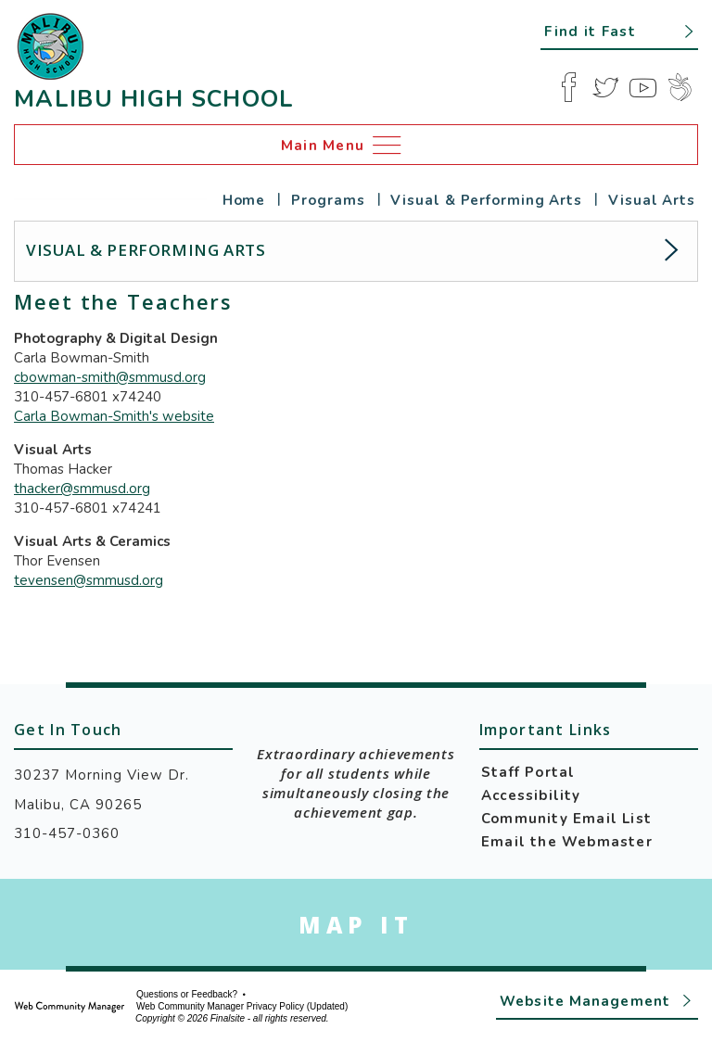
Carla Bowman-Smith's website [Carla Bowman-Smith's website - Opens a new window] (114, 416)
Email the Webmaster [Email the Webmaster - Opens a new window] (567, 841)
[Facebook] (568, 87)
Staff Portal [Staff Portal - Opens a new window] (528, 772)
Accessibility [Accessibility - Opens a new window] (531, 795)
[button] (619, 30)
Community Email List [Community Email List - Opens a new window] (566, 818)
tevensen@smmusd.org (88, 580)
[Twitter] (605, 87)
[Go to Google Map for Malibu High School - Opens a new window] (356, 924)
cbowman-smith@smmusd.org (110, 377)
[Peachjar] (679, 87)
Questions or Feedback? (186, 994)
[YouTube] (642, 87)
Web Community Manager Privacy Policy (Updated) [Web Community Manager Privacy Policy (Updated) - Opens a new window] (242, 1006)
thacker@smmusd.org (82, 488)
